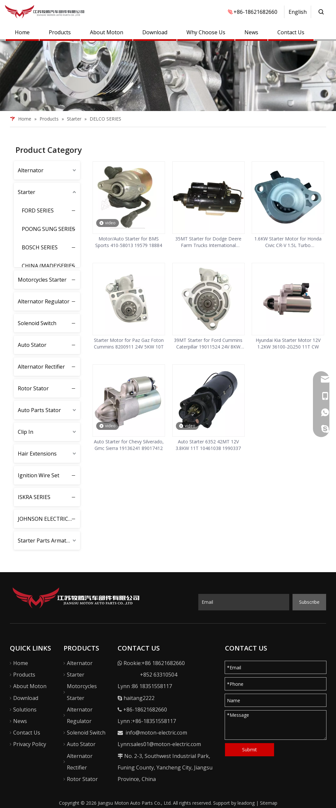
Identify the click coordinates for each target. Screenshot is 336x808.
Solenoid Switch (37, 323)
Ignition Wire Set (38, 475)
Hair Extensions (37, 453)
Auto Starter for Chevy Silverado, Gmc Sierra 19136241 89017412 (129, 444)
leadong (246, 803)
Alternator (30, 170)
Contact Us (290, 32)
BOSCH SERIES (40, 247)
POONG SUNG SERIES (48, 229)
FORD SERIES (38, 210)
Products (60, 32)
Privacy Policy (29, 744)
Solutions (25, 709)
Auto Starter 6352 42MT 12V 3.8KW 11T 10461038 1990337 (208, 444)
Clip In (25, 431)
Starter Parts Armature (46, 540)
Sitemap (268, 803)
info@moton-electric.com (156, 732)
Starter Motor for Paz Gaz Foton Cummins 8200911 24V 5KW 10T (129, 343)
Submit (249, 749)
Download (154, 32)
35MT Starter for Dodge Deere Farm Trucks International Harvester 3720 (208, 242)
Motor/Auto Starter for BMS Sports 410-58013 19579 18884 (128, 242)
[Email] (243, 602)
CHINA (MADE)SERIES (48, 265)
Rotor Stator (33, 388)
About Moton (106, 32)
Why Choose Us (205, 32)
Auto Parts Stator (39, 410)
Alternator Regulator (44, 301)
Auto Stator (32, 344)
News (251, 32)
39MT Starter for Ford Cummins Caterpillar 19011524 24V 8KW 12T (208, 343)
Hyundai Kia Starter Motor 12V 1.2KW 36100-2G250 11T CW (288, 343)
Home (22, 32)
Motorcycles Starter (42, 279)
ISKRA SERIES (34, 497)
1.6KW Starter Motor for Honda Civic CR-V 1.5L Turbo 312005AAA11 (288, 242)
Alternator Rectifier (41, 366)
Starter (26, 192)
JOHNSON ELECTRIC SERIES (49, 518)
